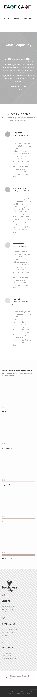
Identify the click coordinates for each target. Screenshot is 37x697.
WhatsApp (27, 18)
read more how (18, 678)
